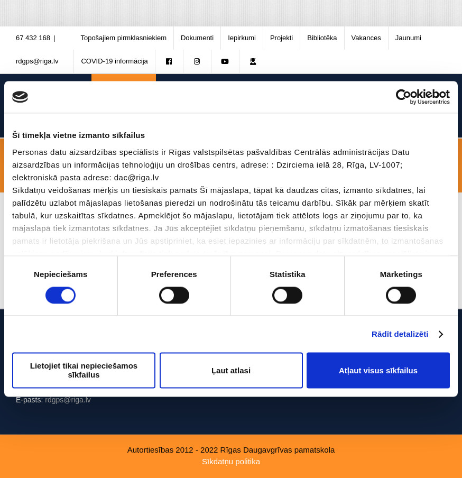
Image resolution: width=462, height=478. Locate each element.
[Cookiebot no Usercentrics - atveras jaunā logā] (403, 97)
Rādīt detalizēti (400, 333)
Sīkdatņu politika (231, 461)
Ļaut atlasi (231, 370)
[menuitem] (123, 38)
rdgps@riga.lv (37, 61)
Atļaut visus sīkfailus (378, 370)
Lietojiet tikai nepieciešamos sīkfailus (83, 371)
